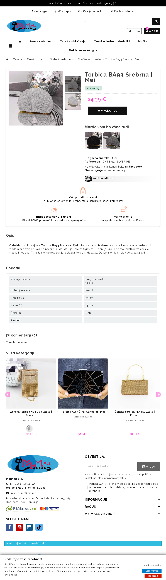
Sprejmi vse (151, 570)
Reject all (153, 575)
